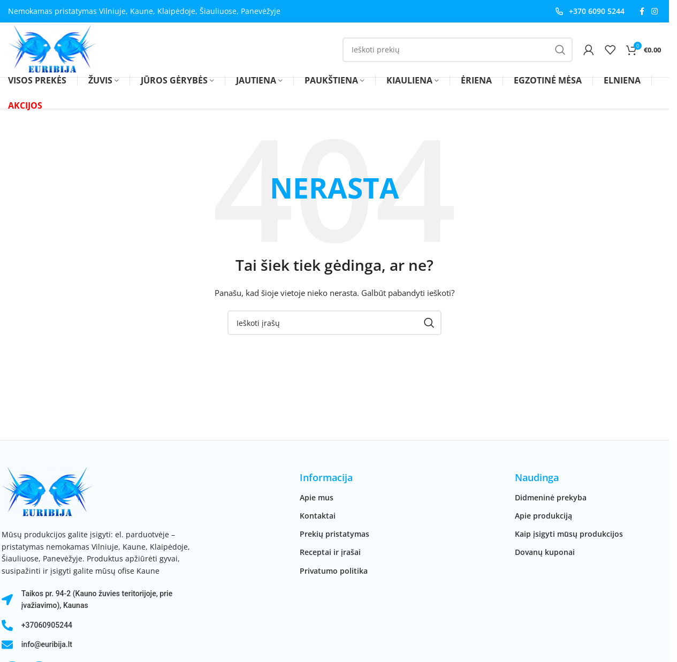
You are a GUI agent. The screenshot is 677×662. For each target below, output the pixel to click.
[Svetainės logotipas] (53, 49)
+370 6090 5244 (597, 11)
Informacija (326, 479)
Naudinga (537, 479)
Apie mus (316, 498)
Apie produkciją (543, 517)
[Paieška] (458, 50)
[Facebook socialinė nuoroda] (641, 11)
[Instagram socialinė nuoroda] (654, 11)
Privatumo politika (334, 572)
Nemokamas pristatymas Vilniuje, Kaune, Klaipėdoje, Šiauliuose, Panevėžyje (144, 11)
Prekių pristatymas (334, 535)
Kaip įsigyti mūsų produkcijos (569, 535)
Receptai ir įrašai (330, 553)
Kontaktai (318, 517)
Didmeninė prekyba (551, 498)
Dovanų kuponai (545, 553)
